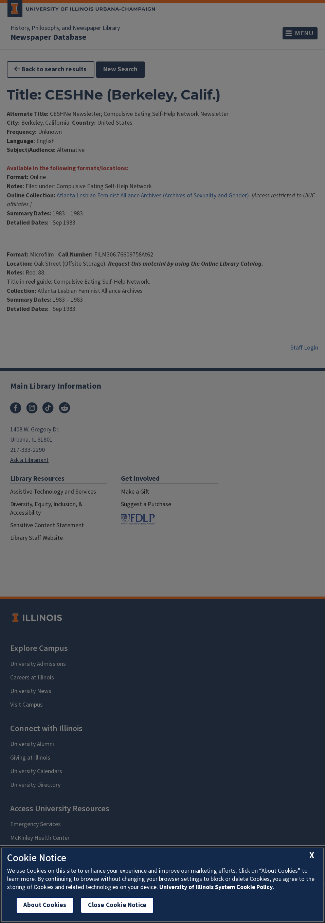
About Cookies (44, 905)
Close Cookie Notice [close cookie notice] (117, 905)
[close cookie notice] (312, 855)
